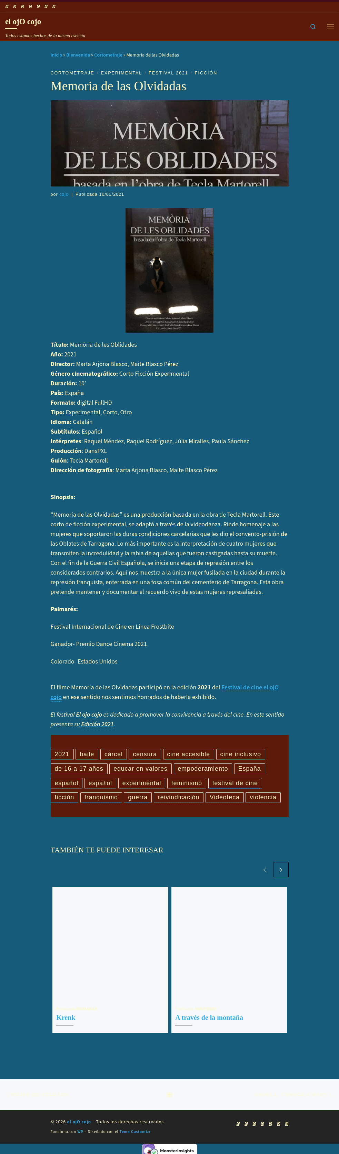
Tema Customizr (135, 1133)
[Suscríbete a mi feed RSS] (7, 7)
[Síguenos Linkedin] (46, 7)
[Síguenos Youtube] (22, 7)
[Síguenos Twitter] (30, 7)
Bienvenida (78, 55)
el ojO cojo (79, 1124)
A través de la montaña (209, 1019)
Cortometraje (108, 55)
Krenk (65, 1019)
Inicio (56, 55)
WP (80, 1133)
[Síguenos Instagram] (38, 7)
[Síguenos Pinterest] (54, 7)
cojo (64, 194)
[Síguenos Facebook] (15, 7)
